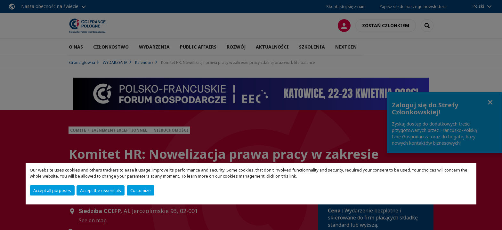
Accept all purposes (52, 190)
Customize (140, 190)
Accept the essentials (100, 190)
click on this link (281, 176)
